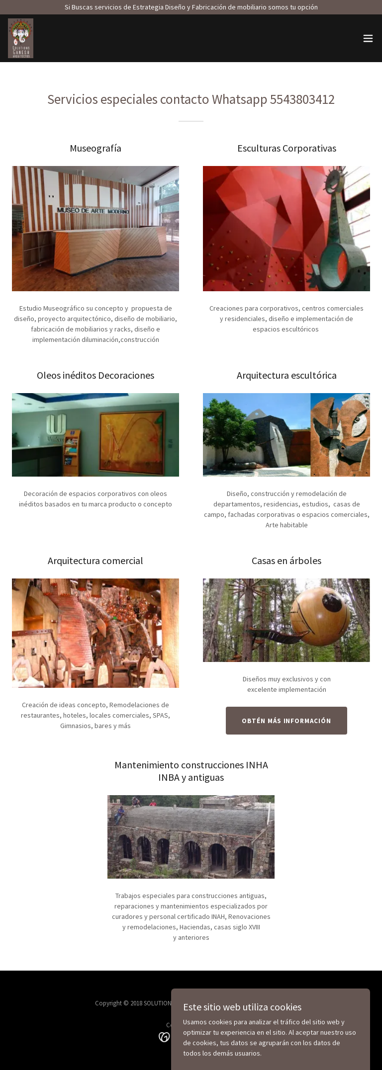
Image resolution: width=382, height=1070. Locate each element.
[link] (20, 38)
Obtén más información (286, 721)
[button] (368, 38)
